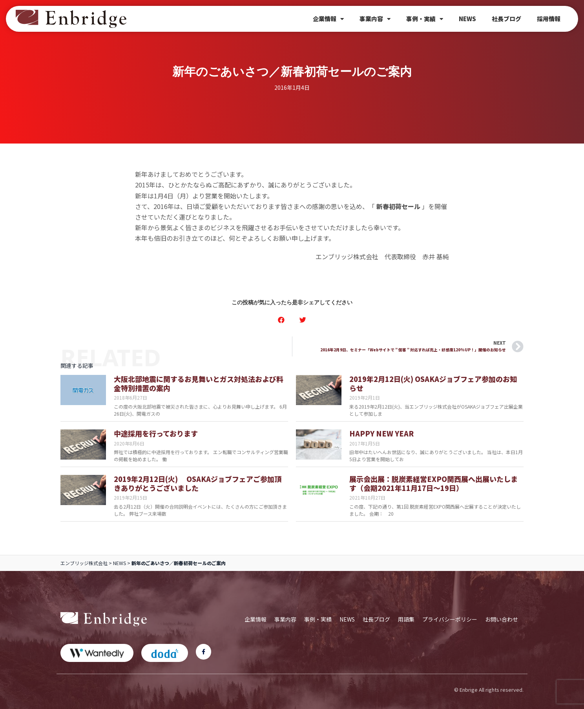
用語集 (406, 619)
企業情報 (328, 19)
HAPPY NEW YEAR (381, 433)
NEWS (467, 19)
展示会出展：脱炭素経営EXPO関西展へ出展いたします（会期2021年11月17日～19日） (433, 483)
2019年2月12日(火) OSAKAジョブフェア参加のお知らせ (433, 383)
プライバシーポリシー (449, 619)
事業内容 (375, 19)
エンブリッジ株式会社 (84, 563)
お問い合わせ (501, 619)
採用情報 (548, 19)
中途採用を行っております (156, 433)
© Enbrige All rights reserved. (489, 689)
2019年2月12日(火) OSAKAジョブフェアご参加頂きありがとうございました (197, 483)
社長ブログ (506, 19)
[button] (281, 320)
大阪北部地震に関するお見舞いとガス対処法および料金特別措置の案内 (198, 383)
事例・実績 (424, 19)
